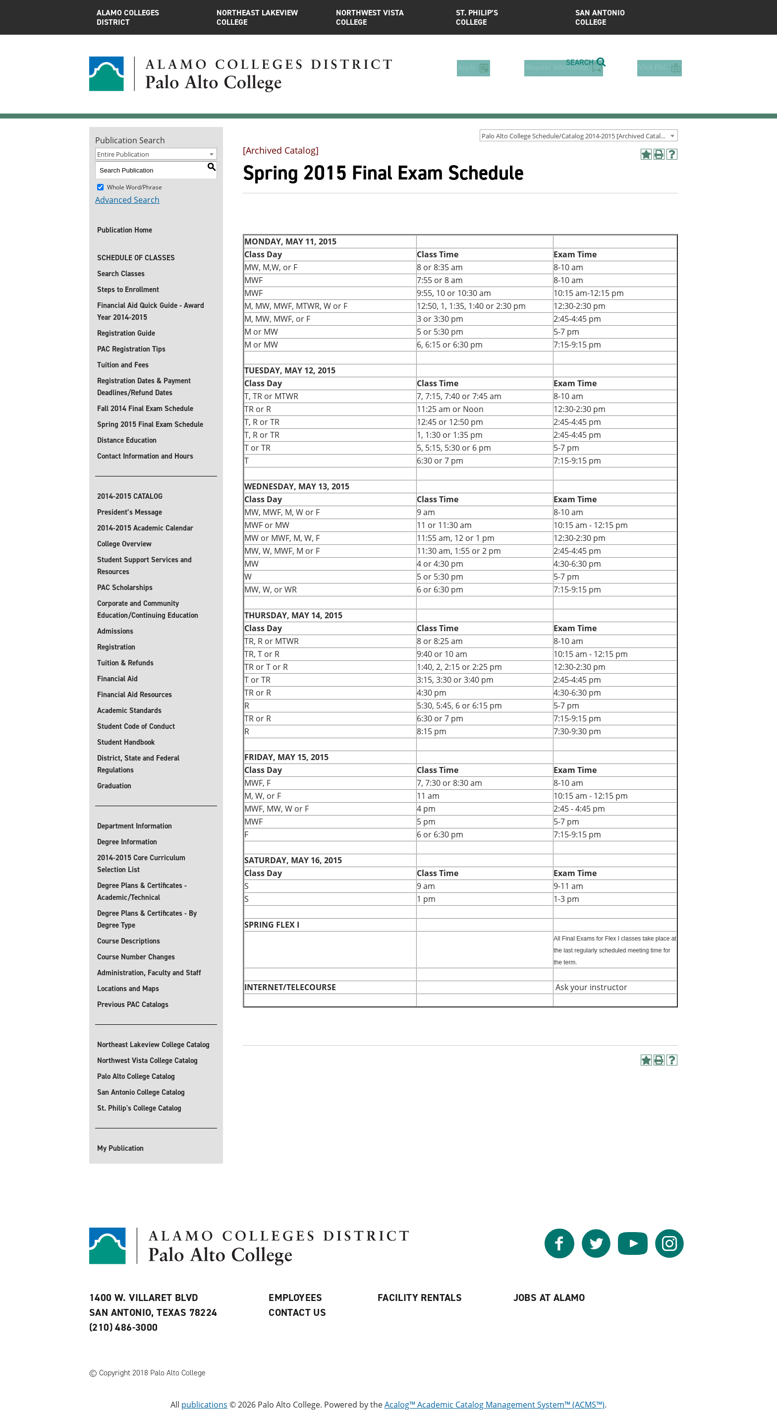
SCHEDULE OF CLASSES (136, 258)
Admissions (115, 631)
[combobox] (579, 135)
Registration (116, 647)
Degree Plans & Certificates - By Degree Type (147, 919)
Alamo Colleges (149, 17)
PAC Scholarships (125, 587)
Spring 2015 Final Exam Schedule (150, 424)
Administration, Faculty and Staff (149, 973)
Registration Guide (126, 333)
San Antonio (627, 17)
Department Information (134, 826)
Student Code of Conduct (136, 726)
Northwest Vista (388, 17)
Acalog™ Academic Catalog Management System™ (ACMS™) (495, 1404)
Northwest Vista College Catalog (147, 1060)
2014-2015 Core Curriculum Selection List (141, 864)
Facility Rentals (420, 1297)
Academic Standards (129, 710)
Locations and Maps (128, 989)
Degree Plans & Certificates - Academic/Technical (142, 891)
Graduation (114, 786)
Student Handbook (126, 742)
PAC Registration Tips (131, 349)
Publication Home (124, 230)
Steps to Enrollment (128, 290)
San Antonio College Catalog (141, 1092)
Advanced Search (127, 199)
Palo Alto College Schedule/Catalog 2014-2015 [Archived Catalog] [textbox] (576, 135)
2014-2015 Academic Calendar (145, 528)
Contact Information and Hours (145, 456)
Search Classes (121, 274)
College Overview (124, 544)
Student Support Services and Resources (144, 566)
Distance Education (127, 440)
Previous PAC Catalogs (132, 1004)
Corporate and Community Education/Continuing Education (147, 609)
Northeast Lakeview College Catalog (153, 1045)
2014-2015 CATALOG (130, 496)
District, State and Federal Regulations (138, 764)
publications (204, 1404)
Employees (296, 1297)
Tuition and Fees (123, 365)
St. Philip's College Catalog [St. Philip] (139, 1108)
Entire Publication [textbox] (123, 154)
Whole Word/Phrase (134, 187)
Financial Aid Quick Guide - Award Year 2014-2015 (150, 311)
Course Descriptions (128, 941)
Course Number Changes (136, 957)
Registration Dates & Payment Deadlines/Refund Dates (144, 387)
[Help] (671, 154)
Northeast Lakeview (269, 17)
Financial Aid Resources (134, 695)
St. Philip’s (508, 17)
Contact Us (297, 1312)
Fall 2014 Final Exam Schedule (145, 409)
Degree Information (127, 842)
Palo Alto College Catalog (136, 1076)
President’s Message (129, 512)
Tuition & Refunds (125, 663)
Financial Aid (117, 679)
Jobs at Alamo (549, 1297)
